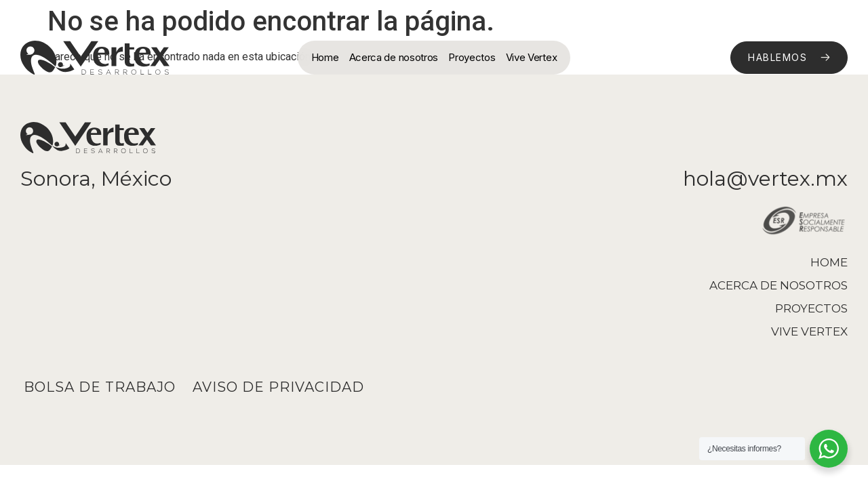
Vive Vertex (531, 57)
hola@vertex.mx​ (765, 178)
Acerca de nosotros (394, 57)
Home (325, 57)
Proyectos (471, 57)
